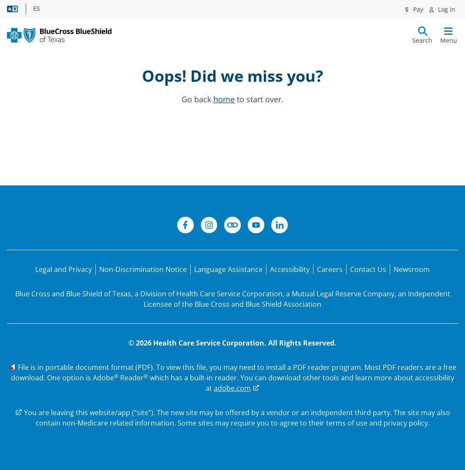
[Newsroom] (412, 269)
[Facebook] (185, 226)
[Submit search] (422, 35)
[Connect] (232, 226)
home (224, 99)
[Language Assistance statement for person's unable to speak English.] (228, 269)
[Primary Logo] (59, 35)
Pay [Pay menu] (417, 9)
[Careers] (330, 269)
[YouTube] (256, 226)
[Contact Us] (368, 269)
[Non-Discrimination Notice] (143, 269)
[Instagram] (209, 226)
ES (36, 9)
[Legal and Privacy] (63, 269)
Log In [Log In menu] (445, 9)
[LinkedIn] (279, 226)
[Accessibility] (290, 269)
